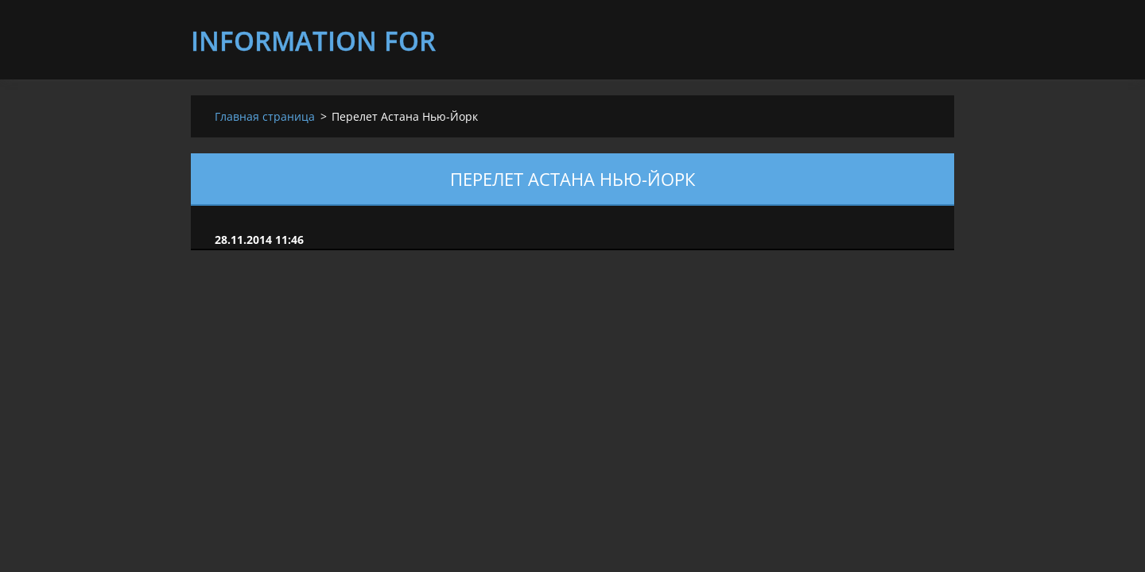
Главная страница (265, 116)
